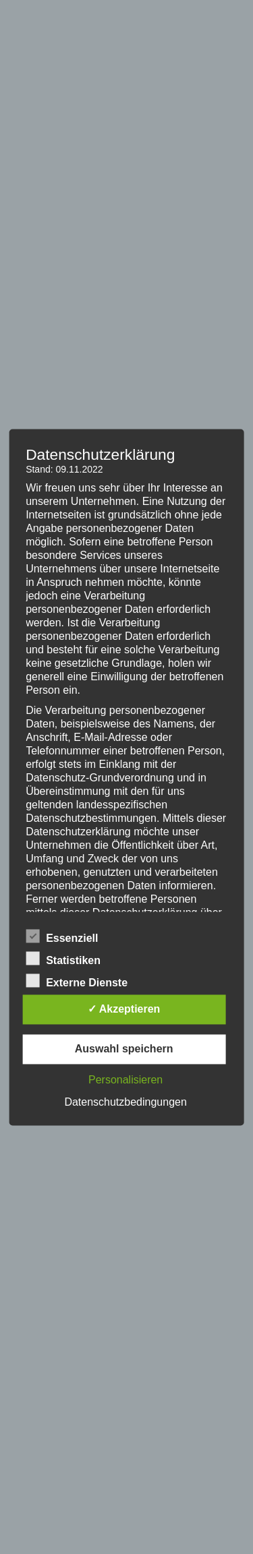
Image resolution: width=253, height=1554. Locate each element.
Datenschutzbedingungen (125, 1102)
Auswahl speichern (124, 1048)
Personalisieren (125, 1079)
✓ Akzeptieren (124, 1009)
